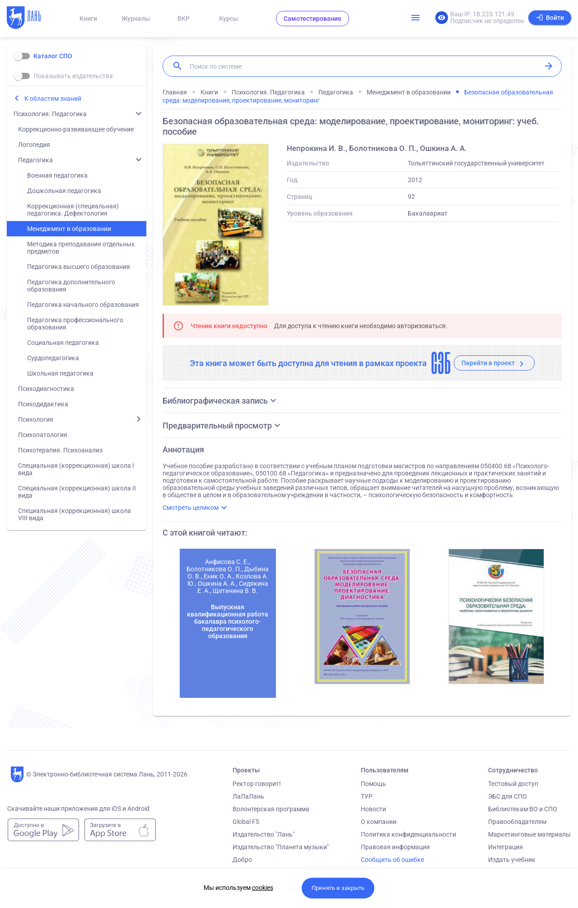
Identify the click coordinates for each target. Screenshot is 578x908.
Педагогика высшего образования (78, 266)
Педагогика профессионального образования (75, 323)
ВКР (183, 18)
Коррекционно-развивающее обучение (76, 129)
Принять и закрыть (338, 887)
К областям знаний (52, 98)
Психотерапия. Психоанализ (60, 450)
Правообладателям (517, 821)
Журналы (135, 18)
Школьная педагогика (60, 373)
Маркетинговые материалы (529, 834)
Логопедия (34, 144)
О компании (378, 821)
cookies (262, 887)
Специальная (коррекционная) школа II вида (77, 492)
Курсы (228, 18)
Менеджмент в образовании (69, 228)
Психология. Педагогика (50, 114)
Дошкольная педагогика (64, 190)
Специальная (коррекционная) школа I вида (76, 469)
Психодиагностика (46, 388)
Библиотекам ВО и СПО (522, 809)
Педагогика (35, 160)
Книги (88, 18)
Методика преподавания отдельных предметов (81, 247)
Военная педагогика (57, 175)
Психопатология (42, 434)
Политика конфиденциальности (408, 834)
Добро (242, 859)
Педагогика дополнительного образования (71, 285)
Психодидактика (43, 404)
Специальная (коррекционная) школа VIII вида (74, 514)
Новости (373, 809)
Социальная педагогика (63, 342)
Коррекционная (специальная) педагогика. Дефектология (73, 209)
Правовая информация (395, 847)
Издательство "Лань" (263, 834)
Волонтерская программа (271, 809)
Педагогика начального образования (83, 304)
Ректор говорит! (257, 783)
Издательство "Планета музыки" (281, 847)
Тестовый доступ (513, 783)
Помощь (373, 783)
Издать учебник (512, 859)
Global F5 (246, 821)
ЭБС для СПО (507, 796)
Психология (35, 419)
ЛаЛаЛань (248, 796)
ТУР (367, 796)
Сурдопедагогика (53, 358)
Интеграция (505, 847)
